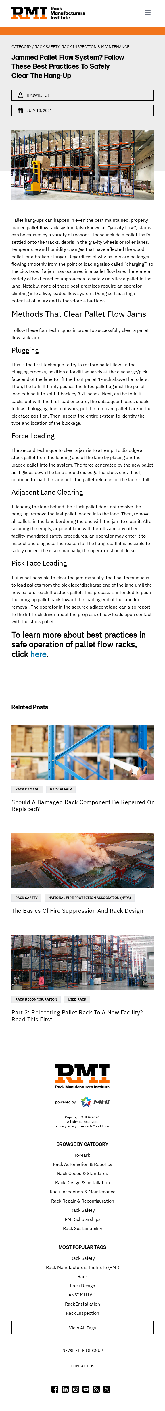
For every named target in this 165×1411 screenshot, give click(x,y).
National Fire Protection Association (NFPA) (89, 898)
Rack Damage (27, 789)
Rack (83, 1276)
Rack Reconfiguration (36, 999)
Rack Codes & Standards (82, 1173)
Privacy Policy (65, 1126)
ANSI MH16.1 (82, 1295)
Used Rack (77, 999)
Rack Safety (47, 46)
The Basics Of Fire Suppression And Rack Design (77, 910)
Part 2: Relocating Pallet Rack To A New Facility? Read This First (77, 1015)
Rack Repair (61, 789)
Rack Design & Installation (82, 1182)
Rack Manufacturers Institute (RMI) (82, 1267)
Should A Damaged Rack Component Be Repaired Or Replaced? (82, 805)
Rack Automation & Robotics (82, 1164)
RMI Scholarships (83, 1219)
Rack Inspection (82, 1313)
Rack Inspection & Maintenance (95, 46)
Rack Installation (82, 1304)
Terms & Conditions (94, 1126)
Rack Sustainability (82, 1228)
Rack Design (82, 1285)
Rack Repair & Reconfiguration (82, 1201)
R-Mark (82, 1155)
